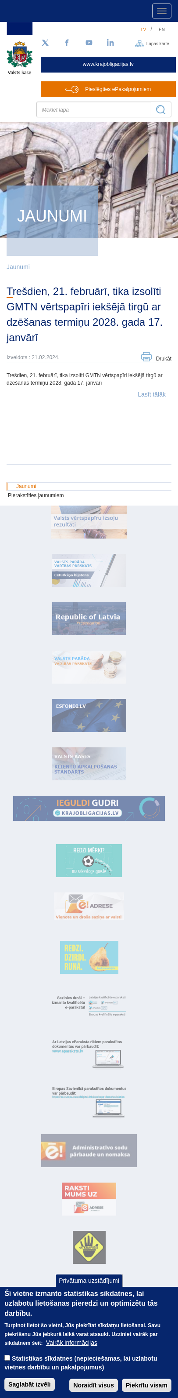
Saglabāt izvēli (29, 1390)
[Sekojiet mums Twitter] (45, 43)
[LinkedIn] (111, 43)
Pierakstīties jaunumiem (36, 495)
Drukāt (163, 359)
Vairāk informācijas (71, 1348)
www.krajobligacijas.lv (108, 64)
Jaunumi (18, 266)
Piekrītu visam (146, 1390)
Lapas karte (157, 43)
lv (143, 29)
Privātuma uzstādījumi (89, 1286)
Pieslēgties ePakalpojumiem (118, 89)
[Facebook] (67, 43)
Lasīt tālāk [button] (152, 394)
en (162, 29)
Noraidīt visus (93, 1390)
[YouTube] (89, 43)
